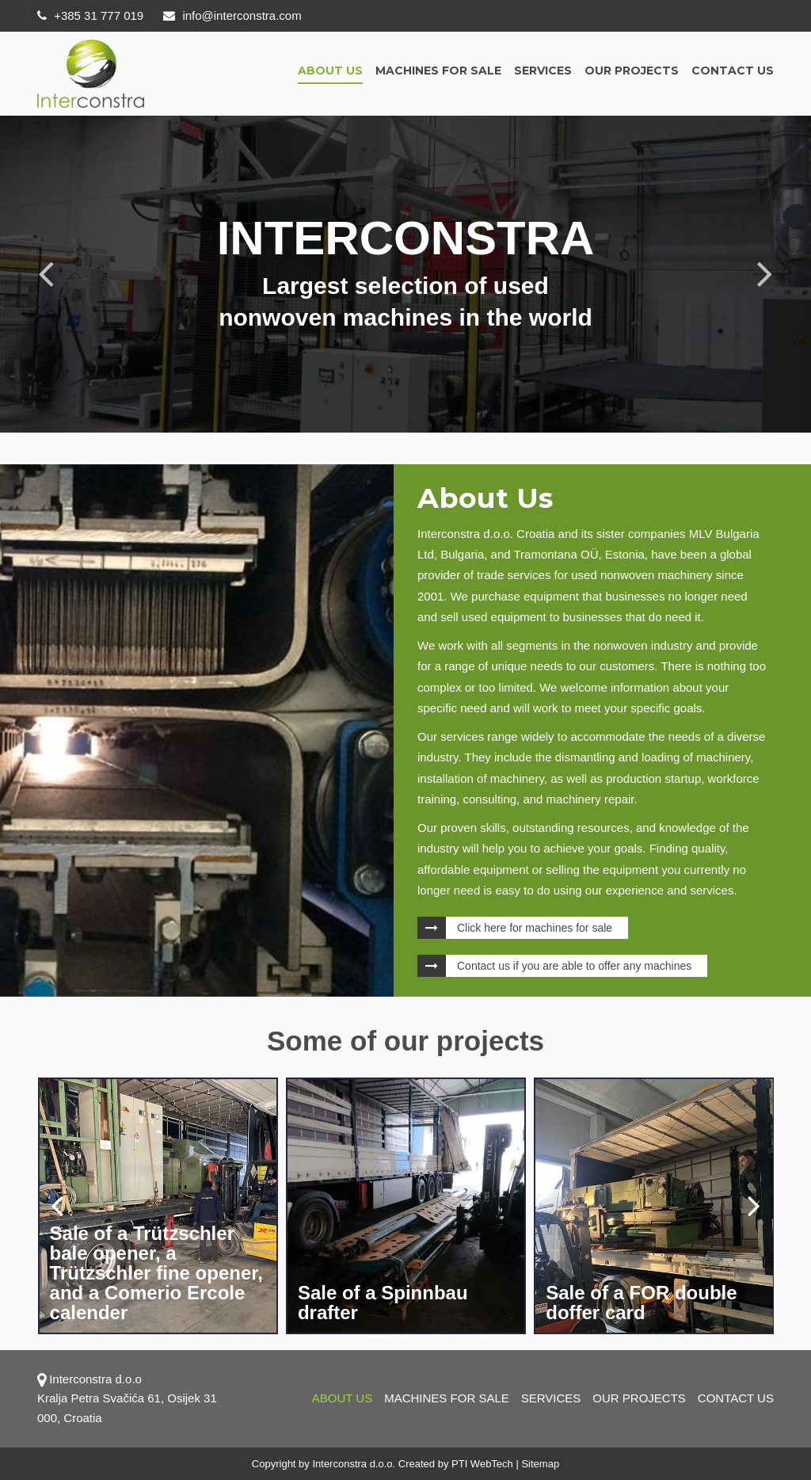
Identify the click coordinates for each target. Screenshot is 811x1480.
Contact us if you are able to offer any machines (574, 965)
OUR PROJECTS (631, 70)
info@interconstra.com (232, 15)
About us (330, 70)
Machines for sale (438, 70)
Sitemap (540, 1464)
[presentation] (57, 1205)
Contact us (732, 70)
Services (543, 70)
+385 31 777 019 (90, 15)
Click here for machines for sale (534, 927)
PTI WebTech (482, 1464)
